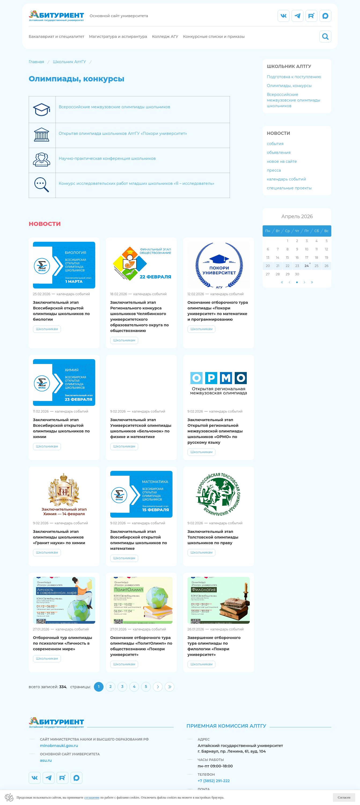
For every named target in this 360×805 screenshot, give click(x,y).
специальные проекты (289, 193)
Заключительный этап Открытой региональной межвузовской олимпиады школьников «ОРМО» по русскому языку (215, 436)
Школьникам (47, 335)
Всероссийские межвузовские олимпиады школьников (114, 112)
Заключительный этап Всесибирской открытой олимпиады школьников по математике (138, 546)
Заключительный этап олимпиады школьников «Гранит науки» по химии (59, 543)
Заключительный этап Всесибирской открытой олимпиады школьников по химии (61, 434)
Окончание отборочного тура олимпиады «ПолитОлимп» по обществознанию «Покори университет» (141, 652)
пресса (274, 176)
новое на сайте (282, 167)
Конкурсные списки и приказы (214, 39)
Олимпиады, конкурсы (289, 91)
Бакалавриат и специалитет (56, 39)
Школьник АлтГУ (69, 67)
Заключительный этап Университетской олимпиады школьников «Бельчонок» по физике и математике (140, 434)
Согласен (344, 797)
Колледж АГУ (165, 39)
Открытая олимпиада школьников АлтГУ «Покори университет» (123, 139)
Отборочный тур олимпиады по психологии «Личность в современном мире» (62, 649)
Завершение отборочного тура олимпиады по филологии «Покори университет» (214, 652)
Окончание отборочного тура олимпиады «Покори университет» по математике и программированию (218, 316)
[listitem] (283, 19)
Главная (36, 67)
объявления (279, 158)
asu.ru (46, 760)
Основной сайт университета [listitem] (119, 18)
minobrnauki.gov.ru (59, 745)
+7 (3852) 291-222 (214, 780)
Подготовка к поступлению (294, 82)
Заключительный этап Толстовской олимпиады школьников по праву (213, 543)
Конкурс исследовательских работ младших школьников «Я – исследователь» (136, 189)
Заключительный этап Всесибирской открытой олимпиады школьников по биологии (61, 316)
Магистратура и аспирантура (118, 39)
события (275, 149)
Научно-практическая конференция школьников (107, 164)
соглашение (92, 797)
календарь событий (286, 184)
